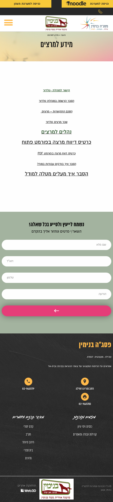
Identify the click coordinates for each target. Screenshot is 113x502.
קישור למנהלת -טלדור (56, 90)
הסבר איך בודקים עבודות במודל (56, 164)
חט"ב (28, 434)
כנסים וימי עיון (85, 427)
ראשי (63, 35)
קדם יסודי (28, 427)
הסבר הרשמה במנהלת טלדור (56, 101)
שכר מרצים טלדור (57, 122)
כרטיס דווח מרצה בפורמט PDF (57, 153)
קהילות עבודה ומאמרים (85, 434)
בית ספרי (28, 450)
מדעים (28, 458)
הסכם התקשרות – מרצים (56, 111)
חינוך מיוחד (28, 442)
